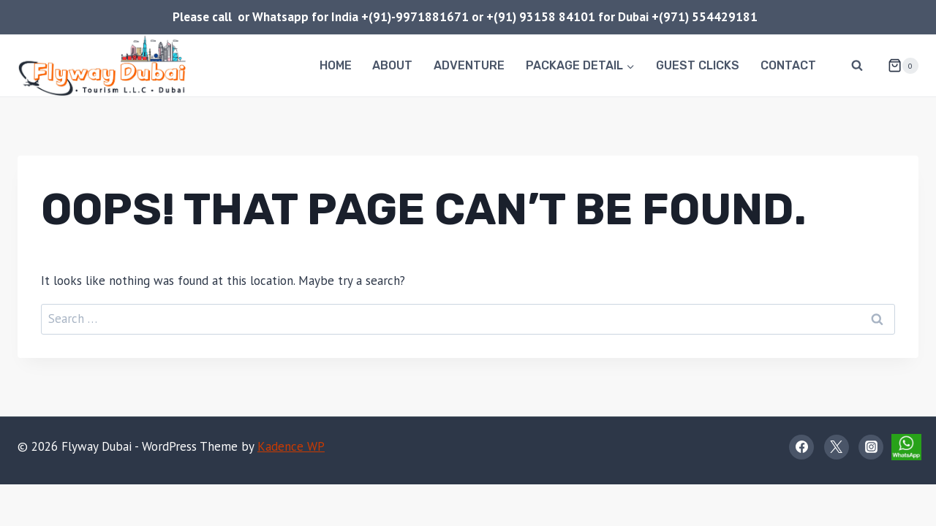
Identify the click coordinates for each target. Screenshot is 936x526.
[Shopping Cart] (897, 66)
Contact (788, 65)
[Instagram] (870, 447)
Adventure (469, 65)
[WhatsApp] (906, 447)
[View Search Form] (857, 65)
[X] (836, 447)
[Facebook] (801, 447)
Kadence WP (291, 446)
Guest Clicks (697, 65)
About (392, 65)
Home (336, 65)
